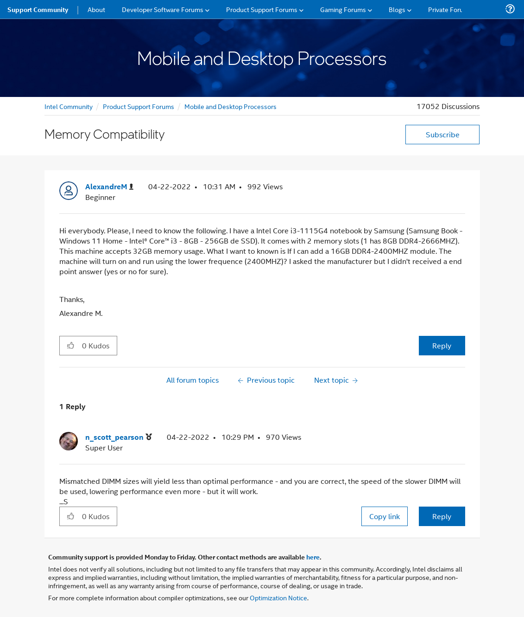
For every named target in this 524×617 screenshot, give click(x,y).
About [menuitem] (96, 9)
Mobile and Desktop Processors (230, 106)
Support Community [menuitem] (37, 9)
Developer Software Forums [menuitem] (162, 9)
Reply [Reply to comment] (441, 516)
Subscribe (443, 134)
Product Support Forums (138, 106)
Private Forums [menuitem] (450, 9)
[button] (71, 345)
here (313, 557)
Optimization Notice (278, 597)
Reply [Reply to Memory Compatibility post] (441, 345)
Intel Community (68, 106)
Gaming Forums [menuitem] (343, 9)
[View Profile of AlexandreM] (109, 186)
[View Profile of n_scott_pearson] (118, 437)
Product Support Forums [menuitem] (261, 9)
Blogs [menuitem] (397, 9)
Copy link (384, 516)
